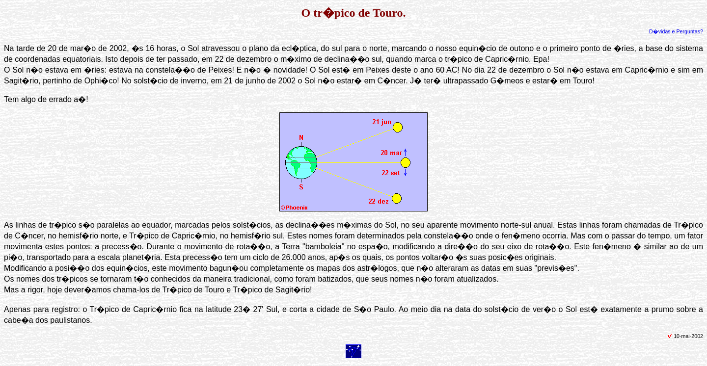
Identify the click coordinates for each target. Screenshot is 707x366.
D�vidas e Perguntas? (676, 31)
